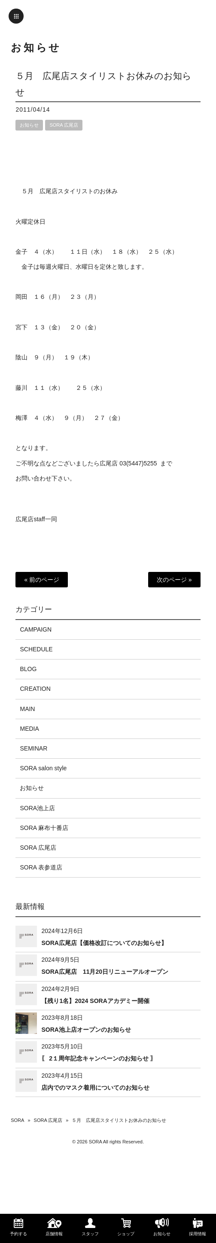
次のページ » (174, 579)
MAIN (27, 708)
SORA (17, 1120)
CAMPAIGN (36, 629)
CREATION (35, 688)
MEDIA (29, 728)
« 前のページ (41, 579)
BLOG (28, 669)
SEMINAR (33, 748)
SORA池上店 (37, 808)
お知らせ (29, 125)
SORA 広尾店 (63, 125)
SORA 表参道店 (41, 867)
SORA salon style (43, 768)
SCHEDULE (36, 649)
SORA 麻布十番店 (44, 827)
